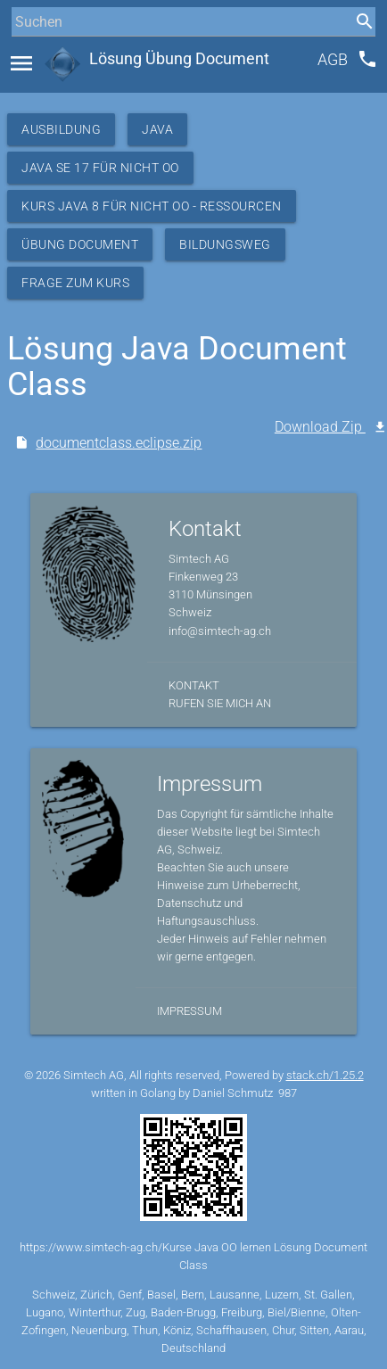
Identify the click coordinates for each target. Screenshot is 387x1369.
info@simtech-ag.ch (220, 631)
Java (157, 129)
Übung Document (79, 244)
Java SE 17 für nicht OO (100, 168)
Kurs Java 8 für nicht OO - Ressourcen (151, 206)
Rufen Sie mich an (220, 703)
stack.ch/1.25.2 (325, 1075)
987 (287, 1093)
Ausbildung (61, 129)
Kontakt (194, 685)
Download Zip (320, 426)
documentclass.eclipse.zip (119, 442)
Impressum (189, 1011)
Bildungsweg (225, 244)
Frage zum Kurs (75, 283)
